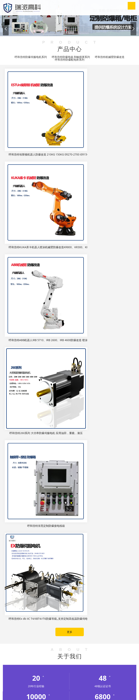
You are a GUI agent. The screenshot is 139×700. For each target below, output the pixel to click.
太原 (10, 665)
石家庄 (94, 661)
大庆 (103, 665)
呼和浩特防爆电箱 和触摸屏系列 (71, 57)
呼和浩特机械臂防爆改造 (109, 57)
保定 (117, 661)
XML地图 (115, 693)
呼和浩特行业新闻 (82, 463)
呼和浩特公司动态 (56, 463)
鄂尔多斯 (40, 665)
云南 (78, 661)
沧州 (124, 661)
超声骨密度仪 (94, 632)
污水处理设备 (59, 646)
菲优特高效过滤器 (115, 632)
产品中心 (99, 688)
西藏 (71, 661)
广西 (60, 656)
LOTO (42, 632)
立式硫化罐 (9, 646)
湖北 (107, 656)
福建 (38, 656)
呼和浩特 (20, 665)
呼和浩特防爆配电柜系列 (69, 59)
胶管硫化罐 (25, 646)
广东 (53, 656)
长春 (79, 665)
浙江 (85, 661)
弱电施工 (18, 637)
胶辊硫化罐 (103, 642)
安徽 (17, 656)
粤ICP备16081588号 (97, 693)
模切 (115, 642)
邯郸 (110, 661)
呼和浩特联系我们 (75, 688)
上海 (34, 661)
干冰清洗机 (52, 642)
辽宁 (10, 661)
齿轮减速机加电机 (53, 637)
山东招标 (38, 651)
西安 (86, 665)
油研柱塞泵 (119, 637)
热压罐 (90, 642)
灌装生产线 (127, 642)
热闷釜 (79, 642)
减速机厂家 (33, 637)
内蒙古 (19, 661)
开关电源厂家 (91, 646)
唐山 (103, 661)
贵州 (68, 656)
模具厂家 (67, 642)
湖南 (114, 656)
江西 (129, 656)
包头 (30, 665)
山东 (27, 661)
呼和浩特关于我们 (49, 683)
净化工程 (75, 646)
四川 (56, 661)
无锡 (125, 665)
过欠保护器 (41, 646)
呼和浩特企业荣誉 (109, 683)
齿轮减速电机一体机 (98, 637)
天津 (64, 661)
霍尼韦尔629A (11, 651)
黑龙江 (91, 656)
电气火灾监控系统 (25, 632)
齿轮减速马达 (75, 637)
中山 (64, 665)
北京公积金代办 (74, 632)
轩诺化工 (18, 642)
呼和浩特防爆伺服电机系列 (31, 57)
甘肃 (46, 656)
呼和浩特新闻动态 (79, 683)
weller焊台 (52, 651)
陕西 (49, 661)
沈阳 (50, 665)
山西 (42, 661)
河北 (82, 656)
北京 (24, 656)
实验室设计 (55, 632)
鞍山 (72, 665)
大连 (57, 665)
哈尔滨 (95, 665)
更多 (69, 294)
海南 (75, 656)
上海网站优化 (124, 646)
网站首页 (24, 683)
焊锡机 (26, 651)
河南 (99, 656)
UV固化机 (107, 646)
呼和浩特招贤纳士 (45, 688)
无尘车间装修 (35, 642)
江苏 (121, 656)
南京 (118, 665)
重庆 (31, 656)
